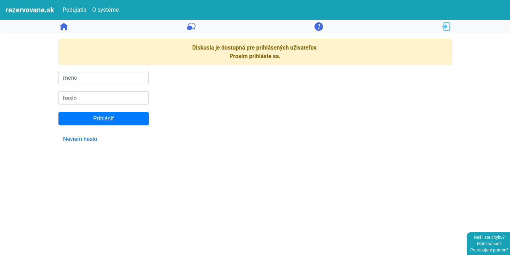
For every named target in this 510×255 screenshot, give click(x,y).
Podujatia (74, 9)
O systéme (105, 9)
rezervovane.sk (30, 10)
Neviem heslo (80, 139)
